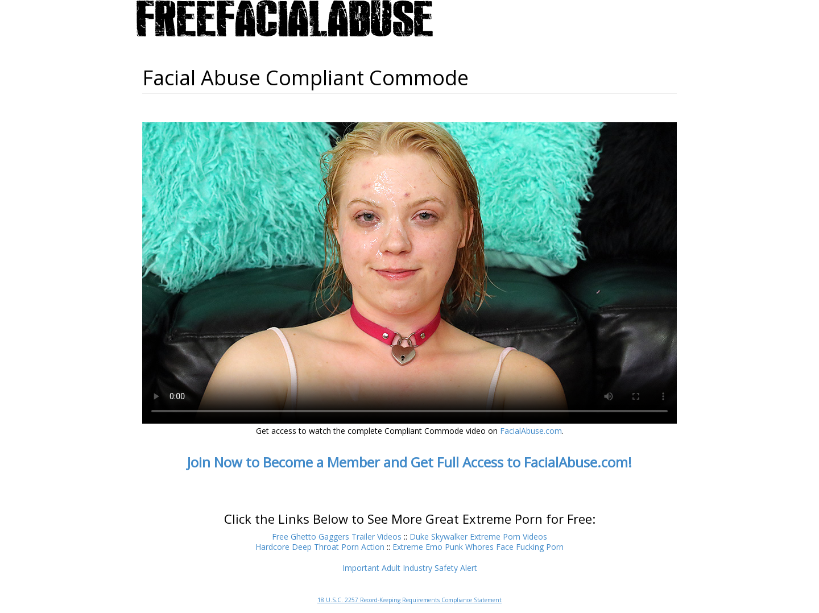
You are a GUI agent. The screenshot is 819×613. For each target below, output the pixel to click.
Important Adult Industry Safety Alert (409, 567)
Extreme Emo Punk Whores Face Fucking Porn (478, 546)
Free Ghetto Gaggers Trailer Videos (337, 536)
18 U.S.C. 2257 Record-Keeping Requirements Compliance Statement (409, 600)
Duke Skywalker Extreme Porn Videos (478, 536)
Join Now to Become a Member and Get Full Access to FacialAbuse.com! (409, 462)
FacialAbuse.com (531, 430)
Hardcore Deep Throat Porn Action (319, 546)
